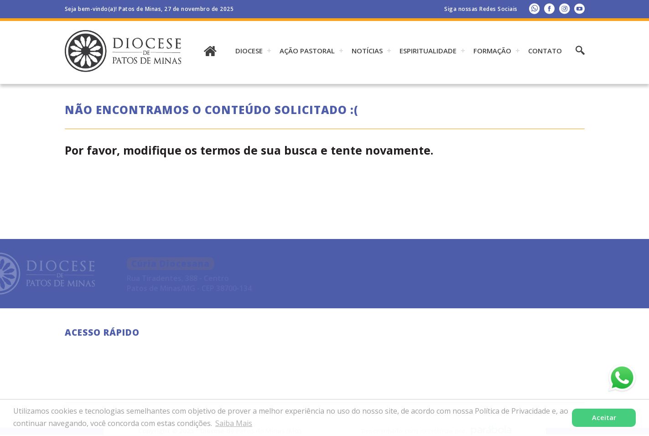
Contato (545, 50)
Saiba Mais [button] (233, 423)
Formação (492, 50)
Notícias (367, 50)
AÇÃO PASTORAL (307, 50)
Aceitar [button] (604, 417)
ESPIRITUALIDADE (428, 50)
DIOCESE (249, 50)
